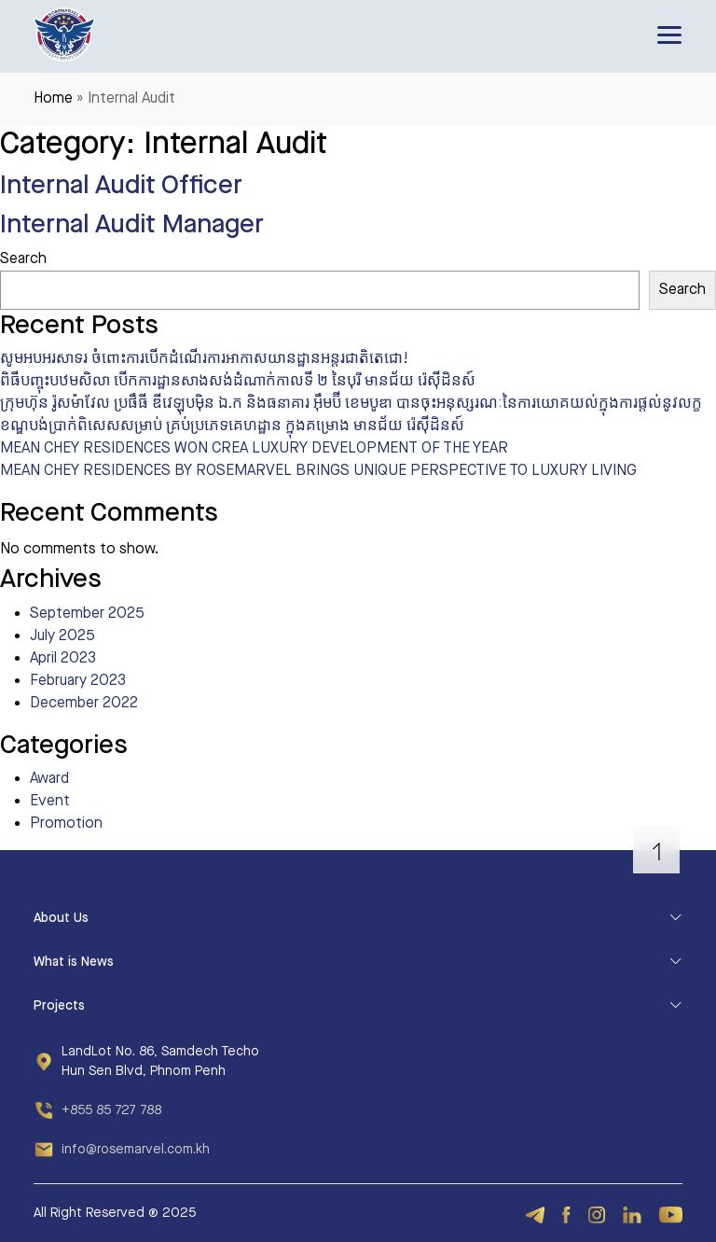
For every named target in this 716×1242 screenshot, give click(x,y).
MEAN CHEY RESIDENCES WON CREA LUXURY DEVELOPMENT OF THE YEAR (254, 448)
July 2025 (62, 636)
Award (49, 779)
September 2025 (87, 613)
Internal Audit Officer (121, 185)
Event (50, 801)
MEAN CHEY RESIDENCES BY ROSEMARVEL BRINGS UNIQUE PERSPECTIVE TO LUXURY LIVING (318, 471)
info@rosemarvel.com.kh (136, 1149)
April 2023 (63, 658)
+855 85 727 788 (111, 1110)
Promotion (66, 823)
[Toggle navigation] (669, 34)
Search (23, 259)
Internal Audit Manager (132, 224)
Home (53, 98)
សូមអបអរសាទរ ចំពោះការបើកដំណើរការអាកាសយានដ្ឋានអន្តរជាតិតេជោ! (204, 359)
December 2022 (84, 703)
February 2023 (78, 681)
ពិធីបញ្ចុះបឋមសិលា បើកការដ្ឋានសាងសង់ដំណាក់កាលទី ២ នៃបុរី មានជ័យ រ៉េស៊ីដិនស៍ (237, 381)
